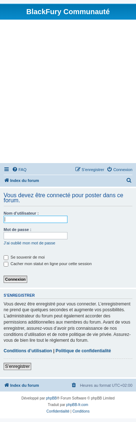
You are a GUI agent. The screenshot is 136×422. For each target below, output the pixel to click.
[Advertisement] (68, 91)
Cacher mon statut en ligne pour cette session (48, 263)
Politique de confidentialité (83, 350)
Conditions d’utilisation (28, 350)
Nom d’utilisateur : (21, 213)
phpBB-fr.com (77, 405)
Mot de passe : (17, 229)
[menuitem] (19, 169)
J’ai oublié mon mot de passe (29, 243)
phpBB (51, 398)
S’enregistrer (17, 366)
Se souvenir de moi (24, 257)
